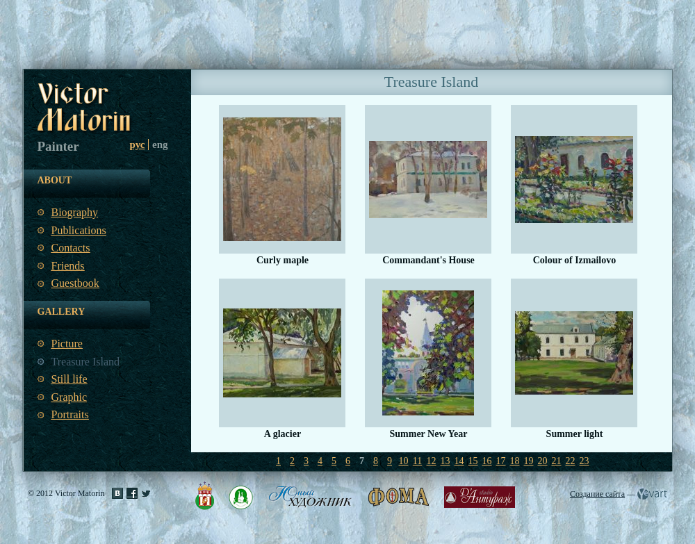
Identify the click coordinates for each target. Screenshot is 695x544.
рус (137, 144)
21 (557, 461)
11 (417, 461)
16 (487, 461)
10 (404, 461)
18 (515, 461)
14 (459, 461)
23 (584, 461)
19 (529, 461)
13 (445, 461)
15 (473, 461)
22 (570, 461)
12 (431, 461)
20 (543, 461)
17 (501, 461)
